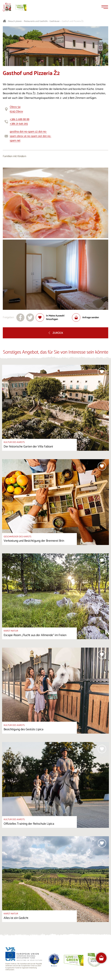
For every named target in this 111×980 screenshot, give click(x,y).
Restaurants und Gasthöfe (36, 21)
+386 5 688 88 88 (19, 119)
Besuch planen (15, 21)
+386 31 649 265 (19, 123)
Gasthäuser (54, 21)
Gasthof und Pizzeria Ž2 (72, 21)
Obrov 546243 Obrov (16, 109)
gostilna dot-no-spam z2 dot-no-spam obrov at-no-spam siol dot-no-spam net (30, 136)
